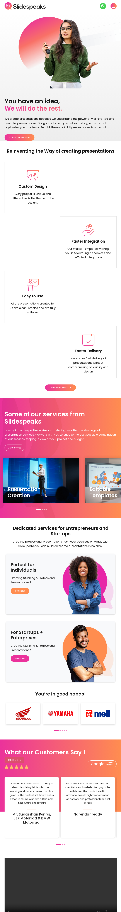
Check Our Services (19, 137)
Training (68, 893)
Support (112, 893)
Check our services (58, 874)
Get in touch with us (22, 874)
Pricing (82, 893)
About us (96, 893)
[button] (38, 401)
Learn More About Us (60, 278)
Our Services (14, 338)
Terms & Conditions (88, 907)
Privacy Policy (109, 907)
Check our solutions (95, 874)
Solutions (20, 482)
